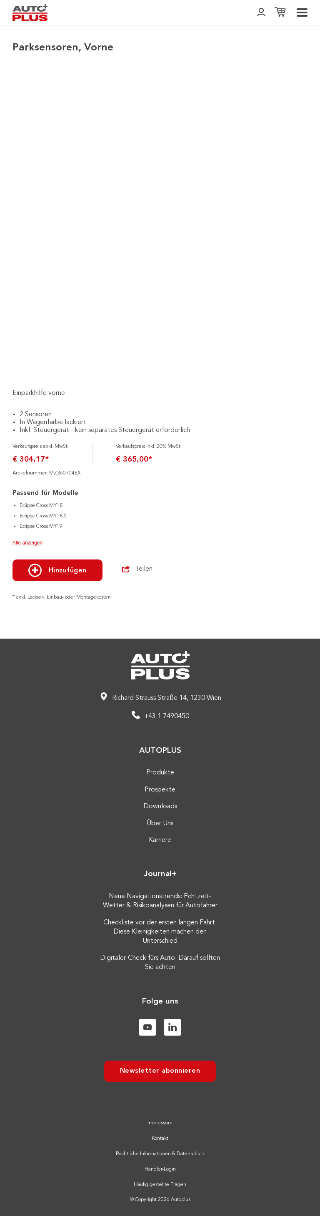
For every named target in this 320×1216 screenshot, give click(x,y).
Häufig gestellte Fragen (160, 1184)
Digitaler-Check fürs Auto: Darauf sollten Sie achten (160, 963)
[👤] (261, 12)
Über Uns (160, 823)
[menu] (302, 12)
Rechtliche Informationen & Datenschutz (160, 1153)
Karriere (160, 840)
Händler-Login (160, 1169)
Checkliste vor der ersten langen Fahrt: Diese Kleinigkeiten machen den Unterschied (160, 932)
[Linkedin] (172, 1027)
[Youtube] (147, 1027)
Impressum (160, 1123)
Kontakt (160, 1138)
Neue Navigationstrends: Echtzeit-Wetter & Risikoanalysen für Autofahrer (160, 901)
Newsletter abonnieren (160, 1071)
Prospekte (160, 790)
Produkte (160, 772)
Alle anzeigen (27, 543)
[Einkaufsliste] (280, 12)
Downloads (160, 806)
